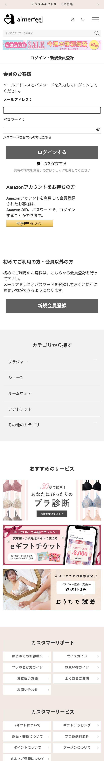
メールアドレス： (17, 99)
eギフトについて (27, 725)
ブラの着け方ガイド (27, 667)
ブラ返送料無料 (77, 736)
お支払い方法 (27, 678)
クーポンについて (77, 748)
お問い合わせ (27, 690)
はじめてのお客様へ (27, 656)
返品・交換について (27, 736)
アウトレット (20, 409)
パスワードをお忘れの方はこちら (27, 137)
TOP (96, 324)
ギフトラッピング (77, 725)
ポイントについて (27, 748)
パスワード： (14, 119)
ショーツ (16, 378)
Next (98, 5)
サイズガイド (77, 656)
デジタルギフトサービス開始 (52, 4)
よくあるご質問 (77, 678)
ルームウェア (20, 393)
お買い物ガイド (77, 667)
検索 (97, 33)
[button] (29, 223)
